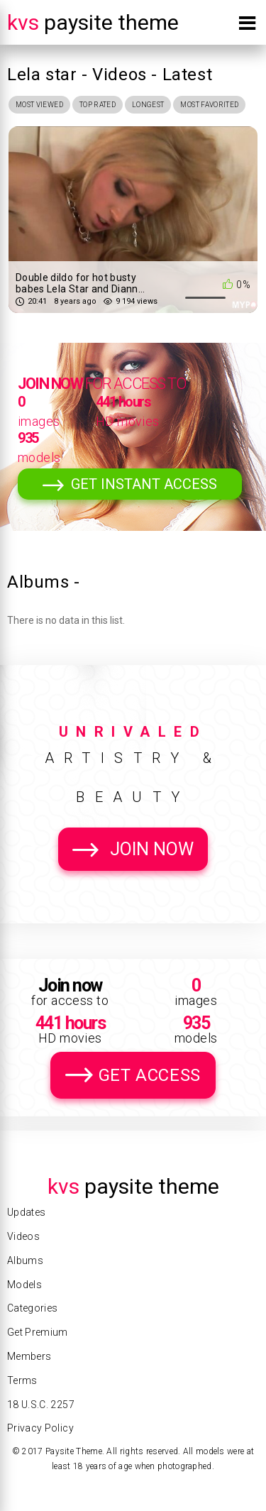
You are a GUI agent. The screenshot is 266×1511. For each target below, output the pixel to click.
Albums (25, 1260)
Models (24, 1284)
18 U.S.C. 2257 (40, 1404)
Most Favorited (209, 105)
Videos (23, 1236)
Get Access (150, 1075)
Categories (32, 1308)
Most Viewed (39, 105)
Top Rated (97, 105)
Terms (22, 1380)
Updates (26, 1212)
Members (29, 1356)
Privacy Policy (40, 1428)
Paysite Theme (93, 22)
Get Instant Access (144, 484)
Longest (148, 105)
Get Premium (37, 1332)
